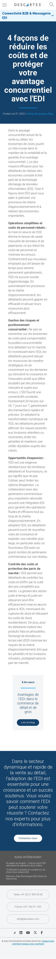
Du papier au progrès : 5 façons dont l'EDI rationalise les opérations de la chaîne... (26, 864)
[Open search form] (51, 4)
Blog (50, 113)
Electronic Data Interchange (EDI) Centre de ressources (26, 877)
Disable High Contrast (33, 944)
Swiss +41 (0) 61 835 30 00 (28, 894)
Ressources (40, 113)
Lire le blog (28, 722)
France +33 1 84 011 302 (28, 906)
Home (30, 113)
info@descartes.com (28, 919)
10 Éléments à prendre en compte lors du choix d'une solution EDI (25, 871)
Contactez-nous (28, 838)
